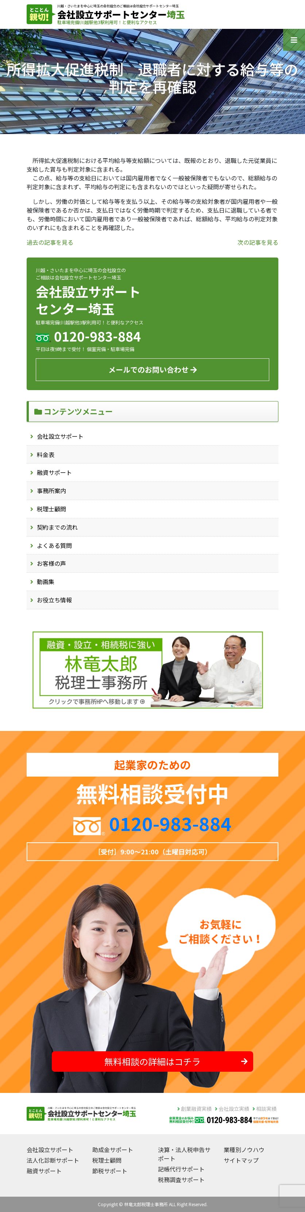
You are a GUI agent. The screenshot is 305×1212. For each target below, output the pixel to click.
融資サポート (54, 472)
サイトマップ (241, 1160)
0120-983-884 (170, 823)
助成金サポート (112, 1149)
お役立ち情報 (54, 599)
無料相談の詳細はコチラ (176, 1061)
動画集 (45, 581)
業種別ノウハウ (244, 1149)
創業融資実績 (194, 1108)
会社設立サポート (60, 436)
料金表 (45, 454)
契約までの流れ (57, 527)
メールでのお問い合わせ (152, 369)
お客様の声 (51, 563)
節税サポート (109, 1170)
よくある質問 (54, 545)
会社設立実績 (232, 1108)
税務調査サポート (181, 1179)
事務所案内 (51, 490)
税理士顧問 (51, 508)
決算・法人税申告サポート (184, 1154)
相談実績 (264, 1108)
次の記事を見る (258, 242)
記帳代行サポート (181, 1169)
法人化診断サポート (53, 1160)
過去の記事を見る (50, 242)
